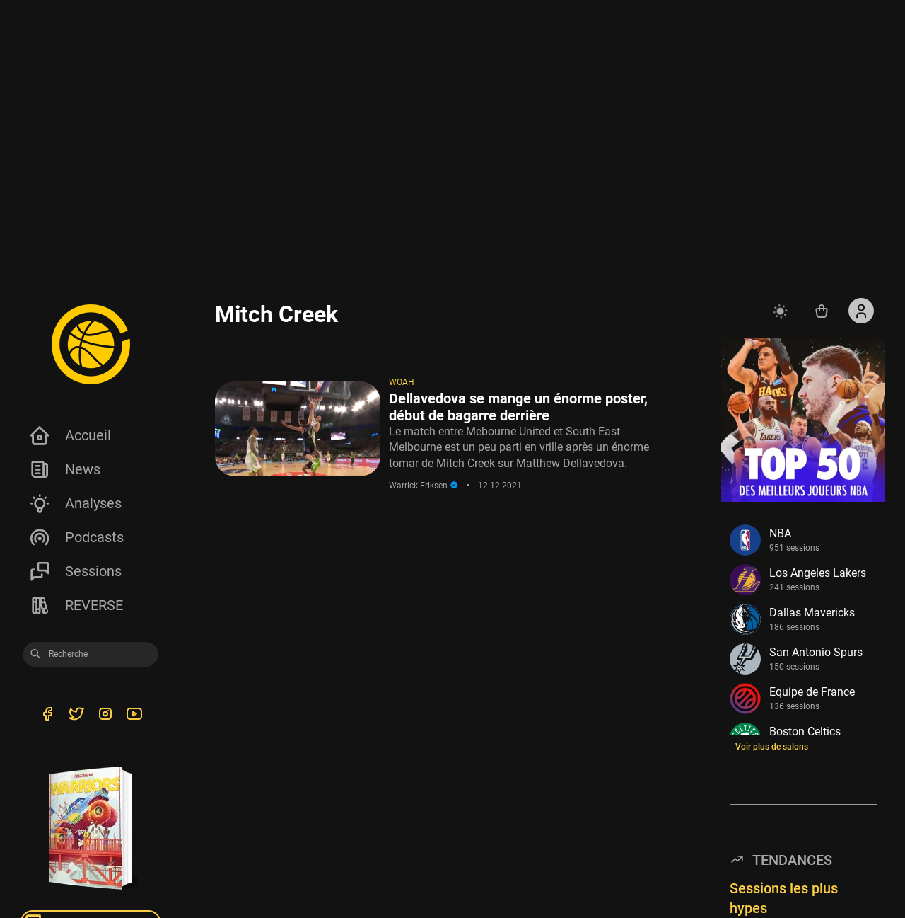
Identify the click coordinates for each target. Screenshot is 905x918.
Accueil (69, 435)
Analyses (75, 503)
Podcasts (76, 537)
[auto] (782, 310)
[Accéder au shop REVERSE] (821, 310)
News (64, 469)
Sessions (75, 571)
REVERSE (75, 605)
